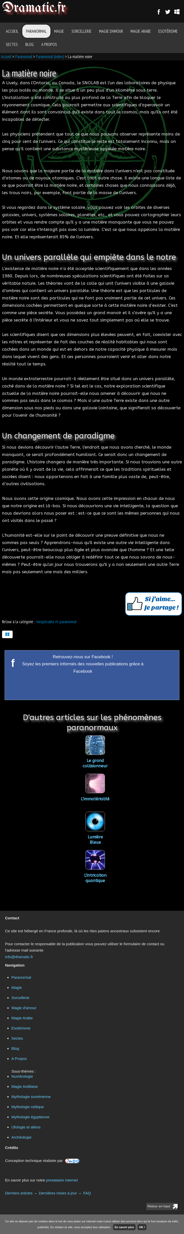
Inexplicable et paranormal (56, 621)
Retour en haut (159, 1206)
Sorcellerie (81, 31)
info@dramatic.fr (19, 957)
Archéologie (21, 1137)
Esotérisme (168, 31)
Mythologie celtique (27, 1107)
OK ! (142, 1227)
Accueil (12, 31)
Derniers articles (18, 1193)
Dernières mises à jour (58, 1193)
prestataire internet (62, 1180)
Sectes (12, 44)
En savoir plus (124, 1227)
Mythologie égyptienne (30, 1117)
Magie (59, 31)
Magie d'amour (111, 31)
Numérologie (22, 1076)
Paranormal (36, 31)
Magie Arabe (141, 31)
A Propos (49, 44)
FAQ (87, 1193)
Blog (29, 44)
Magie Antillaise (24, 1086)
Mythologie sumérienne (31, 1096)
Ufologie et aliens (26, 1127)
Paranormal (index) (50, 56)
